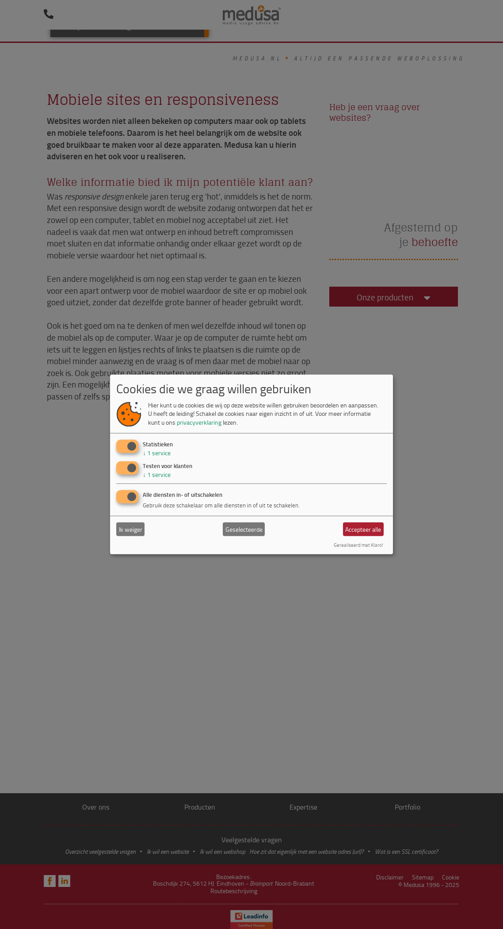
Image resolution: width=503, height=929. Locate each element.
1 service (157, 452)
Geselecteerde (244, 529)
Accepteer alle (363, 529)
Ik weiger (130, 529)
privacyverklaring (199, 422)
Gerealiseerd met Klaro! (358, 544)
